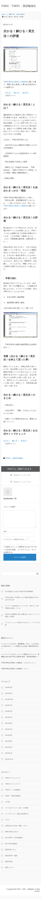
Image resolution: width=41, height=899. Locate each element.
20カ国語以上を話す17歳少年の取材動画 (19, 595)
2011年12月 (9, 762)
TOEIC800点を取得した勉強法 (15, 82)
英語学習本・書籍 (11, 859)
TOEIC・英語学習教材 (14, 458)
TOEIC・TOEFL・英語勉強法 (18, 5)
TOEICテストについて (12, 787)
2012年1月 (8, 756)
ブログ (7, 823)
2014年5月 (8, 691)
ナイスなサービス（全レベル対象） (17, 811)
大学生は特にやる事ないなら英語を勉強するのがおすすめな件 (22, 602)
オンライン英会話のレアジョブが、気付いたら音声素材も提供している (22, 610)
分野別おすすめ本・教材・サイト (16, 829)
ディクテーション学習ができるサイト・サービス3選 (22, 627)
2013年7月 (8, 709)
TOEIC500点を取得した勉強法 (11, 666)
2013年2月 (8, 715)
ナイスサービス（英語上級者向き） (17, 817)
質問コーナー (9, 871)
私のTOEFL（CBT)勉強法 (14, 841)
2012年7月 (8, 733)
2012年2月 (8, 750)
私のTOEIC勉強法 (11, 847)
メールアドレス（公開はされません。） (15, 543)
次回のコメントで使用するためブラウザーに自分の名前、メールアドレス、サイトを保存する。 (20, 553)
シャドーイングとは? (8, 647)
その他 (7, 805)
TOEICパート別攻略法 (12, 793)
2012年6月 (8, 738)
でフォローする (22, 475)
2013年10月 (9, 703)
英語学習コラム (10, 853)
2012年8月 (8, 727)
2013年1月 (8, 721)
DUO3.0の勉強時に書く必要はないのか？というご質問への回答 (22, 619)
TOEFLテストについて (13, 781)
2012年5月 (8, 744)
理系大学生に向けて (12, 835)
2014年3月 (8, 697)
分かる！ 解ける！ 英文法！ (17, 93)
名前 (4, 535)
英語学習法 (9, 865)
